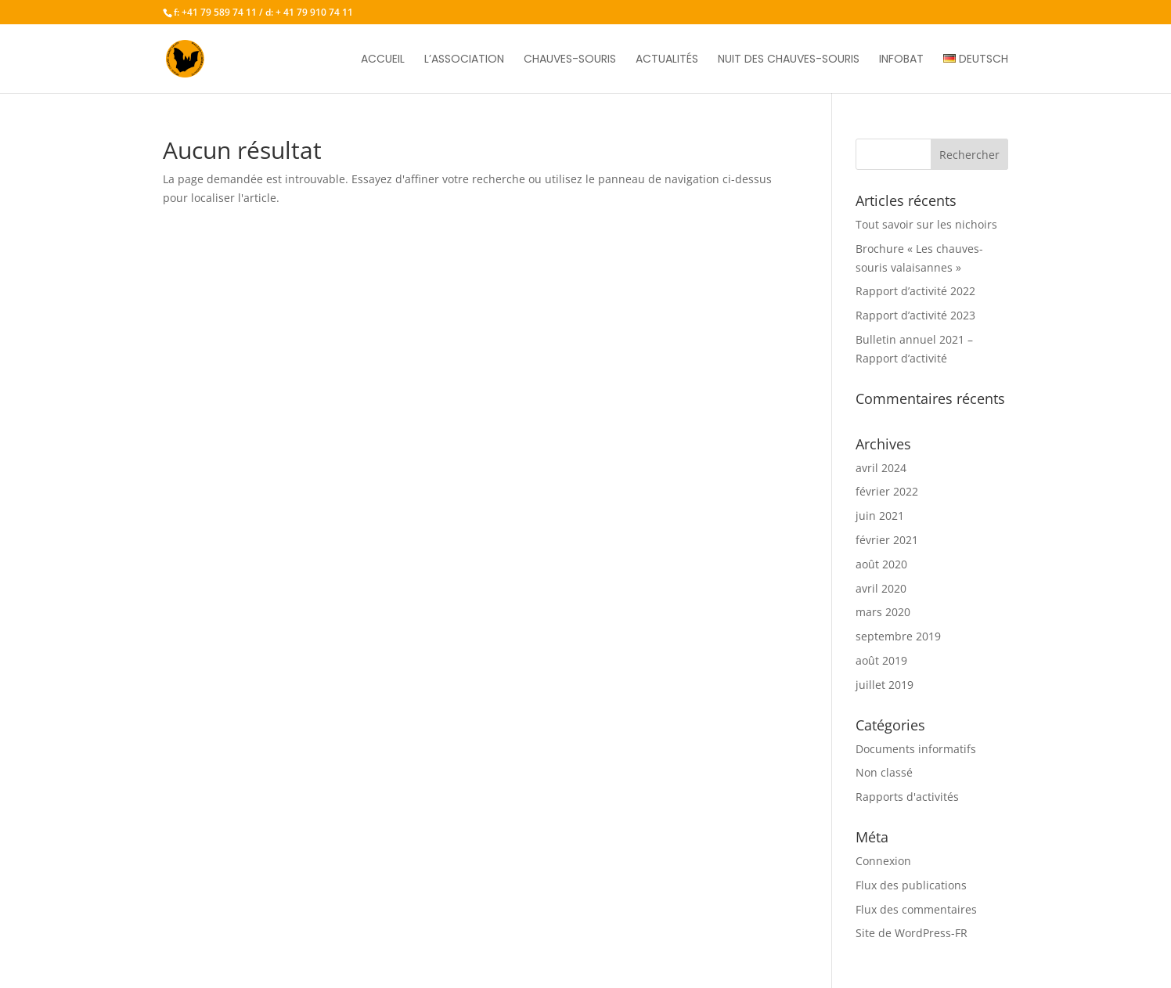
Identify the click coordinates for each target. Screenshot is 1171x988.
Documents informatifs (916, 748)
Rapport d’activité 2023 (915, 315)
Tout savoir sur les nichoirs (926, 224)
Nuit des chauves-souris (788, 60)
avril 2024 (881, 467)
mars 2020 (883, 611)
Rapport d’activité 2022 (915, 290)
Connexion (883, 860)
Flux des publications (911, 885)
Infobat (901, 60)
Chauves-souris (570, 60)
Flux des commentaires (916, 909)
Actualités (667, 60)
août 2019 (881, 660)
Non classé (884, 772)
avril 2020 (881, 588)
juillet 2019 (884, 684)
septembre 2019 (898, 636)
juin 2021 (880, 515)
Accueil (383, 60)
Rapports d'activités (907, 796)
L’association (464, 60)
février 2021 (887, 539)
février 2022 (887, 491)
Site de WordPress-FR (911, 932)
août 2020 (881, 564)
